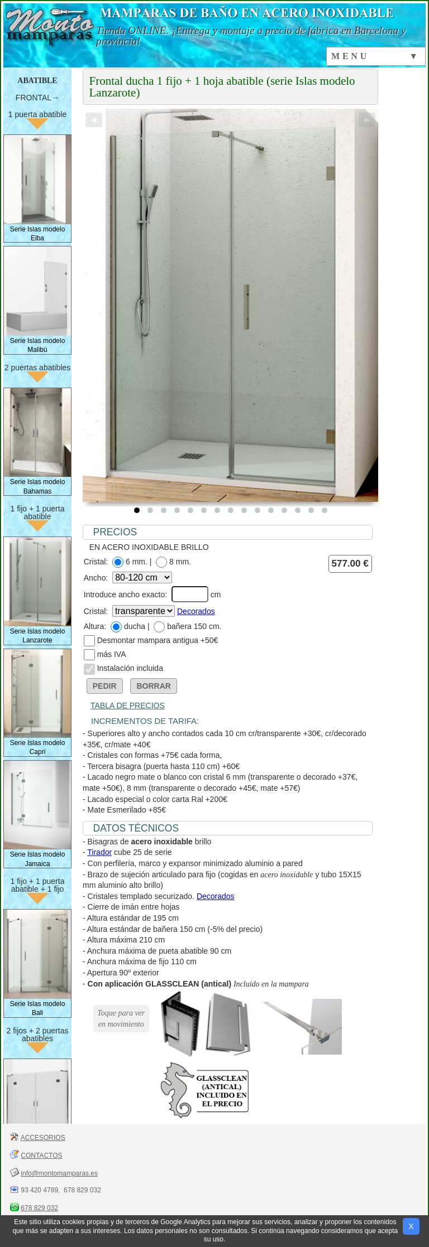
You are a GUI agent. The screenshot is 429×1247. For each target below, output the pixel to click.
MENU (350, 56)
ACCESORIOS (43, 1138)
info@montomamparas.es (59, 1173)
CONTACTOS (41, 1155)
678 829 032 (39, 1208)
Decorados (196, 611)
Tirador (99, 852)
